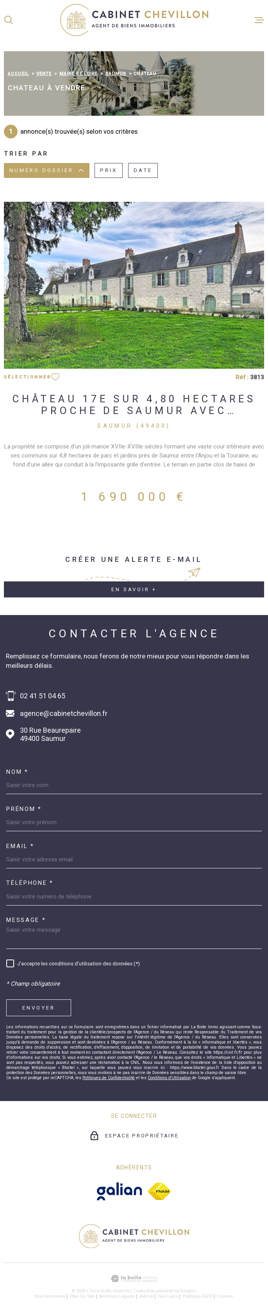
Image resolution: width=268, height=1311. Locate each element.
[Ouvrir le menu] (259, 20)
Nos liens (168, 1296)
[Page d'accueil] (134, 20)
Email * (20, 846)
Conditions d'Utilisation (169, 1077)
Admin (146, 1296)
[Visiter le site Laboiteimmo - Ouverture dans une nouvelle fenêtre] (134, 1278)
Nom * (17, 772)
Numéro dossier (46, 170)
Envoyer (38, 1007)
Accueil (18, 73)
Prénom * (24, 809)
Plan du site (82, 1296)
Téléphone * (30, 883)
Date (143, 170)
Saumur (116, 73)
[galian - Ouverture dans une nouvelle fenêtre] (119, 1191)
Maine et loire (78, 73)
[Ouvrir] (8, 20)
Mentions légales (117, 1296)
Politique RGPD (198, 1296)
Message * (26, 920)
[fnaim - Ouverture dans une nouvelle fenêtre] (159, 1191)
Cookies (225, 1296)
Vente (44, 73)
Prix (108, 170)
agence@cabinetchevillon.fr (63, 713)
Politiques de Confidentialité (108, 1077)
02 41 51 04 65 (42, 696)
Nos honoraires (50, 1296)
